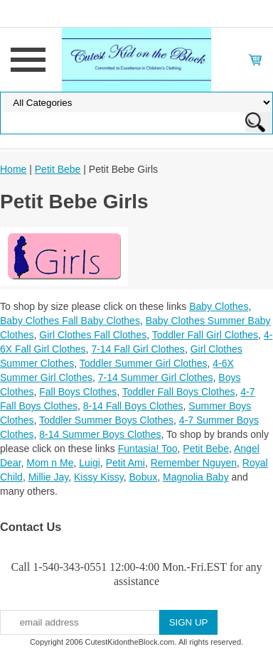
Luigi (89, 462)
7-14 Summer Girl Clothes (155, 377)
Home (13, 169)
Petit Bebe (58, 169)
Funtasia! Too (148, 448)
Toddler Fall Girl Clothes (205, 334)
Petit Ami (125, 462)
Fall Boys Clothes (78, 391)
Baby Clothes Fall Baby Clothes (70, 320)
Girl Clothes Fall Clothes (92, 334)
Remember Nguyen (194, 462)
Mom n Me (49, 462)
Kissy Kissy (99, 477)
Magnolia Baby (196, 477)
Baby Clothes (218, 306)
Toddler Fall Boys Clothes (178, 391)
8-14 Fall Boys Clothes (133, 406)
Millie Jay (48, 477)
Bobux (143, 477)
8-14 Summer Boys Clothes (100, 434)
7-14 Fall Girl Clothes (138, 349)
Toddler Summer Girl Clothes (144, 363)
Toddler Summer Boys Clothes (106, 420)
